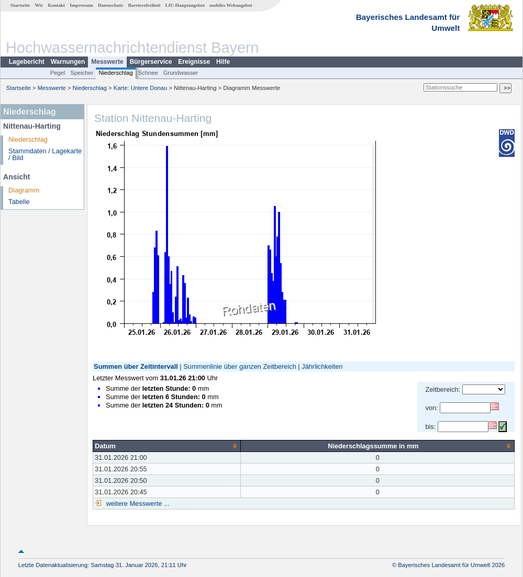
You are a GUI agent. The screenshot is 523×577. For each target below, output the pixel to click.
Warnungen (68, 61)
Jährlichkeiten (322, 366)
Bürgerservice (151, 61)
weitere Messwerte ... (136, 503)
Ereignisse (194, 61)
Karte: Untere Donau (141, 88)
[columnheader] (167, 445)
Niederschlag (115, 73)
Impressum (81, 5)
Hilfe (223, 61)
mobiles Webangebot (230, 5)
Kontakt (56, 5)
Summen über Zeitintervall (136, 366)
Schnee (148, 73)
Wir (39, 5)
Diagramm (23, 190)
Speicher (81, 73)
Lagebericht (26, 61)
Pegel (57, 73)
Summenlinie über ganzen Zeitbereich (239, 366)
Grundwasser (180, 73)
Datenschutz (111, 5)
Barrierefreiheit (144, 5)
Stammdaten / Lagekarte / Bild (45, 154)
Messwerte (107, 61)
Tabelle (19, 202)
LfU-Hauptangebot (185, 5)
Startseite (20, 5)
